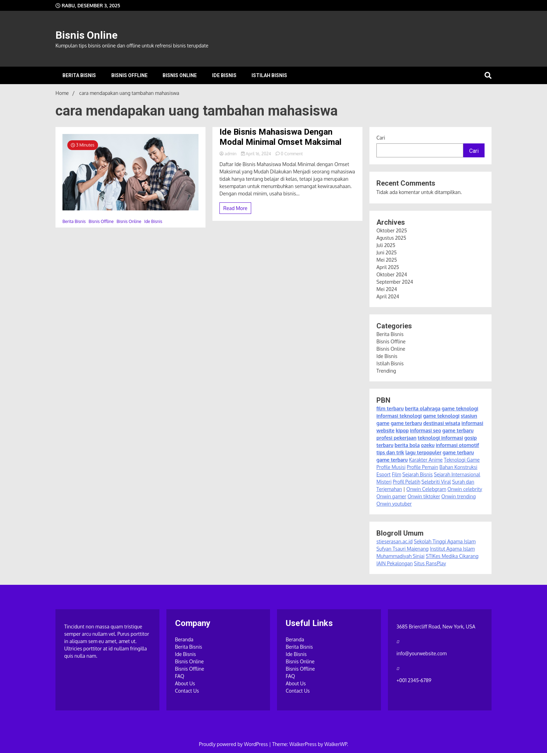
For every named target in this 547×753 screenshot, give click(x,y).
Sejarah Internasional (457, 474)
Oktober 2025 (391, 230)
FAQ (180, 676)
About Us (185, 683)
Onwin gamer (391, 496)
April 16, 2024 (256, 153)
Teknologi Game (462, 460)
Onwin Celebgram (426, 489)
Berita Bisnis (79, 75)
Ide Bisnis (224, 75)
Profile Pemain (422, 467)
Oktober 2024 (391, 274)
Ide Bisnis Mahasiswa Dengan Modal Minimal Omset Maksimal (280, 137)
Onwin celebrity (464, 489)
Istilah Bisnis (269, 75)
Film (396, 474)
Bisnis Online (86, 35)
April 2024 (387, 296)
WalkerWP (335, 744)
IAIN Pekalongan (394, 563)
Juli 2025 (385, 245)
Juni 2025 (386, 252)
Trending (386, 371)
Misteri (383, 482)
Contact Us (187, 691)
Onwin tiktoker (423, 496)
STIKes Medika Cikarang (452, 556)
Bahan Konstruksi (459, 467)
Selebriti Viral (436, 482)
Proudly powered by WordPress (234, 744)
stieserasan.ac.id (394, 541)
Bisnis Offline (129, 75)
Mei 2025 (386, 260)
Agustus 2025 (391, 238)
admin (228, 153)
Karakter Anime (426, 460)
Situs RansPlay (430, 563)
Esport (383, 474)
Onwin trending (458, 496)
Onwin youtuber (394, 504)
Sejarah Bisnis (417, 474)
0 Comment (292, 153)
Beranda (184, 639)
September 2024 (394, 282)
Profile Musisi (390, 467)
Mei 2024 (386, 289)
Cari (380, 138)
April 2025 (387, 267)
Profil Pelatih (406, 482)
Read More (235, 208)
